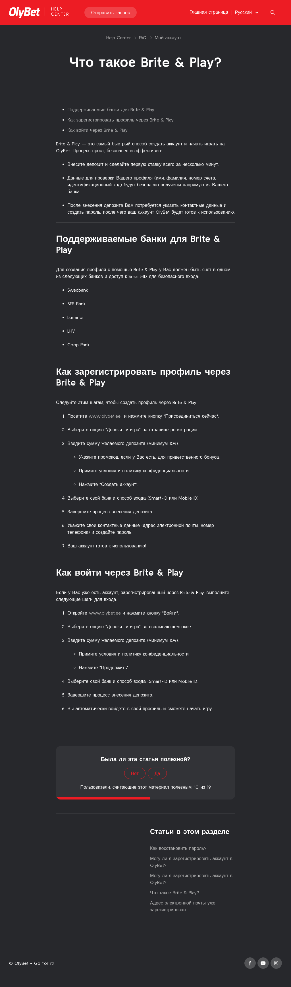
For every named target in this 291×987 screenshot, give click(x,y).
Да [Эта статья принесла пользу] (157, 773)
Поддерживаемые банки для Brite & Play (110, 109)
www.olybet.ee (104, 416)
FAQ (143, 37)
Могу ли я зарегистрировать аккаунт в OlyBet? (191, 862)
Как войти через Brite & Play (97, 130)
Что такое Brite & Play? (174, 892)
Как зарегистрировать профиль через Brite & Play (120, 119)
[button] (247, 12)
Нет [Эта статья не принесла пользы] (135, 773)
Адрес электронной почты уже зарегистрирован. (182, 906)
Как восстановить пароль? (178, 848)
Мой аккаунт (168, 37)
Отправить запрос (110, 12)
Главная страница (209, 12)
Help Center (118, 37)
